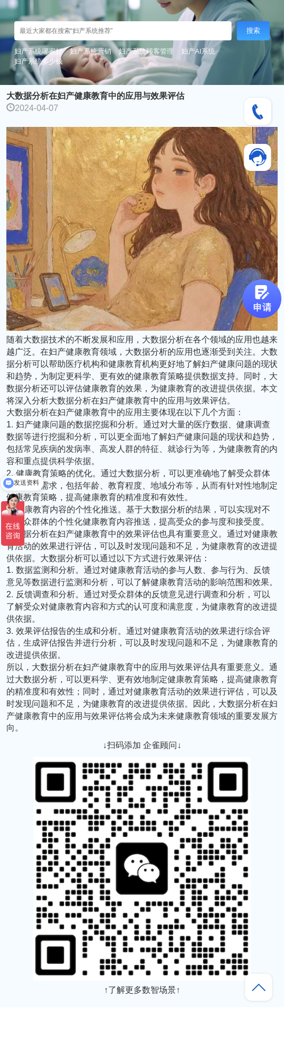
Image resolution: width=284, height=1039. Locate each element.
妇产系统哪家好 (38, 51)
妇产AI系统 (198, 51)
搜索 (253, 31)
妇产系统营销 (90, 51)
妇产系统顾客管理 (146, 51)
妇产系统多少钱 (38, 61)
